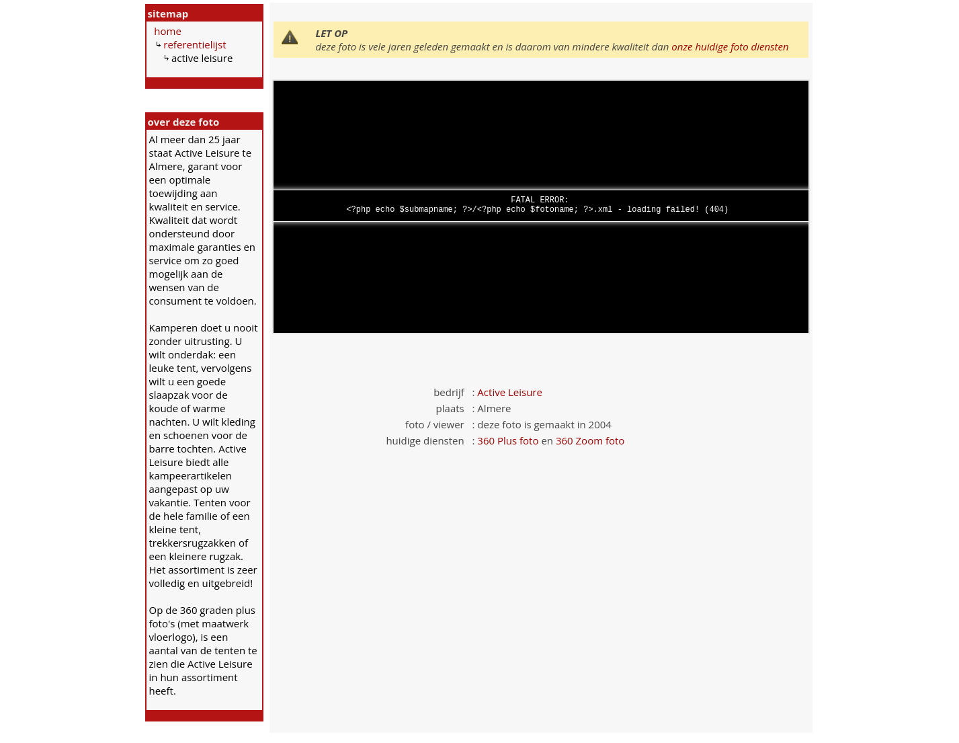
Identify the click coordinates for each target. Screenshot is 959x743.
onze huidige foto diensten (729, 46)
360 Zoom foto (590, 440)
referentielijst (194, 44)
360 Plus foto (507, 440)
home (167, 31)
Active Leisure (509, 392)
